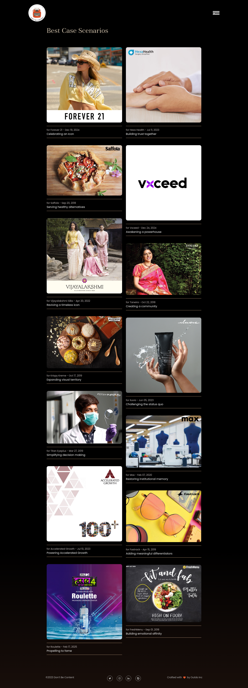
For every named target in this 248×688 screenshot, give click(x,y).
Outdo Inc (196, 677)
